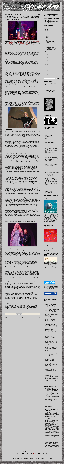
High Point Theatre (48, 163)
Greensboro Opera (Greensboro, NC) (51, 320)
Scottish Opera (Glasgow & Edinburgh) (51, 353)
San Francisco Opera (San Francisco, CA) (51, 351)
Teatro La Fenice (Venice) (49, 363)
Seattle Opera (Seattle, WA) (49, 354)
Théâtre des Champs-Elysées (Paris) (51, 371)
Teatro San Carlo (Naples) (49, 366)
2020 (46, 54)
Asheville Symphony (48, 136)
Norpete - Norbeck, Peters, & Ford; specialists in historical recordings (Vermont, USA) (52, 404)
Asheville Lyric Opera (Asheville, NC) (51, 304)
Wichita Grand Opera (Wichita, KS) (50, 380)
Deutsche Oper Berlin (48, 315)
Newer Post (7, 317)
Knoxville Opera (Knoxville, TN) (50, 324)
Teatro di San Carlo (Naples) (49, 361)
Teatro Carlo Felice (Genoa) (49, 358)
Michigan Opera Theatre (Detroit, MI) (51, 326)
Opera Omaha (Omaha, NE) (49, 336)
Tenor (49, 85)
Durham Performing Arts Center (50, 152)
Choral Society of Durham (49, 147)
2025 (46, 27)
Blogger (51, 458)
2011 (46, 67)
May (46, 37)
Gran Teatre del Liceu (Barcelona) (50, 319)
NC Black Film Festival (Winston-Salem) (51, 164)
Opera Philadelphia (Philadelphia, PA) (51, 338)
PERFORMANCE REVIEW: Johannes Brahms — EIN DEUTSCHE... (52, 42)
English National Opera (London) (50, 316)
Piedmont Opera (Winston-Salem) (50, 178)
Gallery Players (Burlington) (49, 159)
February (47, 40)
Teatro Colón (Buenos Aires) (49, 359)
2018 (46, 57)
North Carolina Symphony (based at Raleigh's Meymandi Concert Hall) (50, 171)
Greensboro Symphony (48, 161)
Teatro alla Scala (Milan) (49, 356)
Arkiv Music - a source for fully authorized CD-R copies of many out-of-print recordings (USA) (52, 394)
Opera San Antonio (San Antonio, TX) (51, 341)
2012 (46, 66)
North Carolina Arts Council (49, 165)
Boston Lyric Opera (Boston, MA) (50, 310)
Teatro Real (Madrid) (48, 365)
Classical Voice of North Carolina (50, 416)
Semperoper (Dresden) (48, 355)
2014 (46, 63)
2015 (46, 61)
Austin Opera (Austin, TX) (49, 305)
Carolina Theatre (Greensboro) (50, 142)
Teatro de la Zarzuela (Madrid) (50, 360)
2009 (46, 70)
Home (23, 317)
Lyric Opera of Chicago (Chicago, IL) (51, 325)
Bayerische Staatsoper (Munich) (50, 306)
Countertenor (50, 89)
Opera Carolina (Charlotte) (49, 175)
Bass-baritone (50, 91)
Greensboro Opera (48, 160)
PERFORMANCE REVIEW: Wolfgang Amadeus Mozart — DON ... (52, 49)
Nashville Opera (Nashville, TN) (50, 329)
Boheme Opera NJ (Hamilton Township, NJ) (52, 309)
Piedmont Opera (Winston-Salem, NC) (51, 347)
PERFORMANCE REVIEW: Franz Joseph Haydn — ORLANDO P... (51, 47)
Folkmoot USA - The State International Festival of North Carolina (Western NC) (51, 158)
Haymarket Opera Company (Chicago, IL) (51, 321)
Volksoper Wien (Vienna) (49, 375)
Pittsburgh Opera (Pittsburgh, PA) (50, 348)
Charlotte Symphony (48, 143)
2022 (46, 51)
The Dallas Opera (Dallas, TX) (50, 369)
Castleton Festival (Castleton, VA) (50, 311)
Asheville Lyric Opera (48, 135)
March (47, 39)
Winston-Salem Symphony (49, 192)
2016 (46, 60)
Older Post (38, 317)
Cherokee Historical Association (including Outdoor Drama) (51, 145)
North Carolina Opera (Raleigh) (50, 166)
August (47, 36)
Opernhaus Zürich (48, 344)
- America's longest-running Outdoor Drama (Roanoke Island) (51, 131)
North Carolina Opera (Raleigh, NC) (50, 331)
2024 (46, 29)
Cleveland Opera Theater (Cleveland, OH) (51, 314)
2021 (46, 53)
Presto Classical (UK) (48, 406)
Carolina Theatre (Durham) (49, 141)
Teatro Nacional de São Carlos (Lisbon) (51, 364)
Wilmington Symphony (48, 191)
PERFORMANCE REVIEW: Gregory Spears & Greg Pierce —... (51, 44)
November (47, 31)
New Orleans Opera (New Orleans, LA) (51, 330)
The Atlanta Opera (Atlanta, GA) (50, 368)
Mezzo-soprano (50, 90)
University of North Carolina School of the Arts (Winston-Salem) (51, 188)
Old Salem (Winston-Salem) (49, 174)
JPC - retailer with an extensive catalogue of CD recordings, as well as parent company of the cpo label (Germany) (52, 397)
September (48, 34)
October (47, 33)
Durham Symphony (48, 153)
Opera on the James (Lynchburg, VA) (51, 337)
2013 (46, 64)
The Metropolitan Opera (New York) (50, 370)
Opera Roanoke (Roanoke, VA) (50, 340)
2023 (46, 30)
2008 (46, 71)
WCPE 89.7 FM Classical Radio (50, 190)
